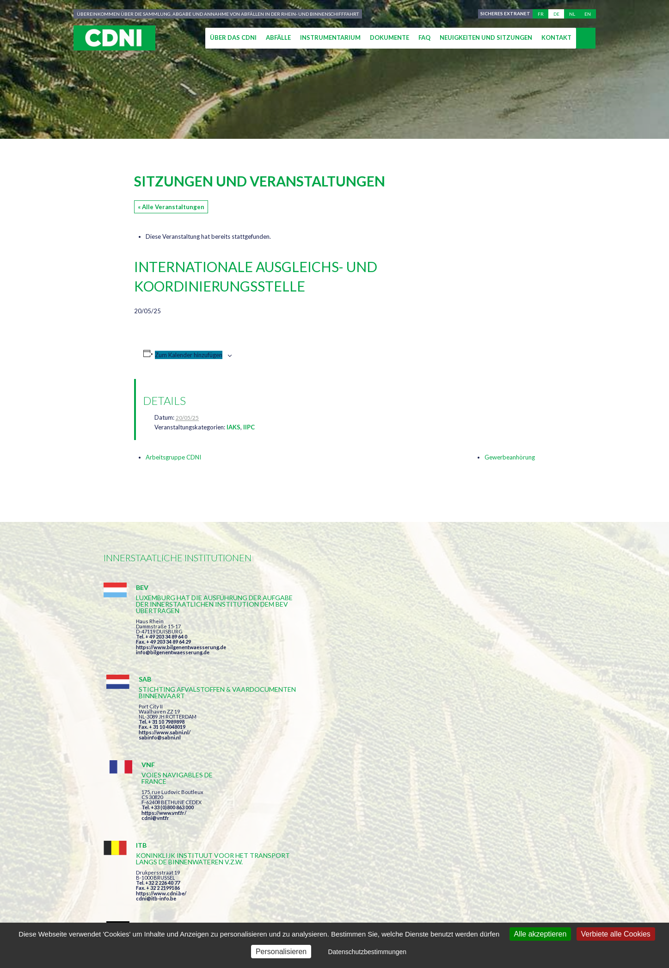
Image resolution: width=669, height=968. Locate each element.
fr (541, 14)
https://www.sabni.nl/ (320, 647)
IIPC (249, 427)
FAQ (424, 37)
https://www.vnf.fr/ (474, 636)
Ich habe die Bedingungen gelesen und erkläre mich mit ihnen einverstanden (388, 830)
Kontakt (556, 37)
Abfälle (278, 37)
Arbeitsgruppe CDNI (173, 457)
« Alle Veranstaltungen (171, 207)
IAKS (233, 427)
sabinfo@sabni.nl (315, 652)
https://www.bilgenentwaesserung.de (181, 660)
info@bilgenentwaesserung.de (172, 665)
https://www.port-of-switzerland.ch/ (496, 754)
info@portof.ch (470, 759)
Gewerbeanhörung (510, 457)
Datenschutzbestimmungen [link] (367, 952)
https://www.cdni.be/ (161, 755)
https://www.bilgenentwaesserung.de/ (340, 741)
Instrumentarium (330, 37)
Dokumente (389, 37)
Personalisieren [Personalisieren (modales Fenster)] (281, 952)
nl (572, 14)
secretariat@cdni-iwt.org (607, 883)
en (587, 14)
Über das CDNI (233, 37)
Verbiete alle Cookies (616, 934)
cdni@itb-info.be (156, 760)
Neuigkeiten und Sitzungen (486, 37)
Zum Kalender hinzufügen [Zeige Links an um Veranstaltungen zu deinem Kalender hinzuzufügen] (188, 355)
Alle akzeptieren (540, 934)
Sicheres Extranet (504, 14)
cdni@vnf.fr (466, 641)
